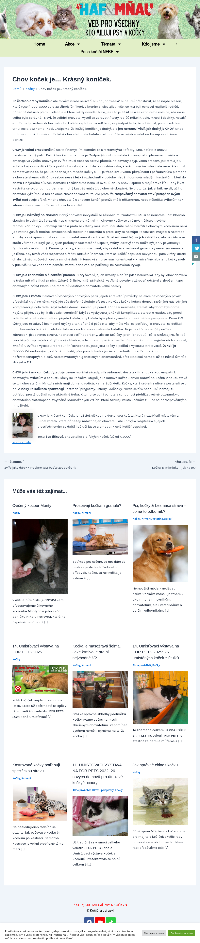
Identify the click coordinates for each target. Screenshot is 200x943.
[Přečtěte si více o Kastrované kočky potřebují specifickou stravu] (40, 802)
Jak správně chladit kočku (155, 765)
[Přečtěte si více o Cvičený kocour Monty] (40, 556)
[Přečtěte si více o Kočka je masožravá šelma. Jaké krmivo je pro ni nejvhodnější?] (100, 689)
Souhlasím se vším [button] (182, 933)
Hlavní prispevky (103, 790)
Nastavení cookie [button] (154, 933)
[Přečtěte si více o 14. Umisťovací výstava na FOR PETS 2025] (40, 679)
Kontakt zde (21, 442)
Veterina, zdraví (162, 519)
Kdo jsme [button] (154, 44)
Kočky (16, 513)
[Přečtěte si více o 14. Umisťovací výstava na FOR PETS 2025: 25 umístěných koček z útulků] (160, 697)
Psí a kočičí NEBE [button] (100, 52)
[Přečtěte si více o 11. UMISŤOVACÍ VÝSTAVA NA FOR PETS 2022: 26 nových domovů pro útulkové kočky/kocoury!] (100, 816)
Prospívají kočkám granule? (97, 506)
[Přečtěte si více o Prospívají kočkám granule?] (100, 537)
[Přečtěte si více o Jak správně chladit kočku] (160, 801)
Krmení (86, 513)
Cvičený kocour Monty (31, 506)
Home (39, 44)
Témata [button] (111, 44)
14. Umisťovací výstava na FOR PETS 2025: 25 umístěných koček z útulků (156, 652)
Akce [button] (73, 44)
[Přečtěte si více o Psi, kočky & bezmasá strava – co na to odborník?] (160, 553)
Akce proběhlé (142, 665)
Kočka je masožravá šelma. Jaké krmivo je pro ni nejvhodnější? (97, 652)
